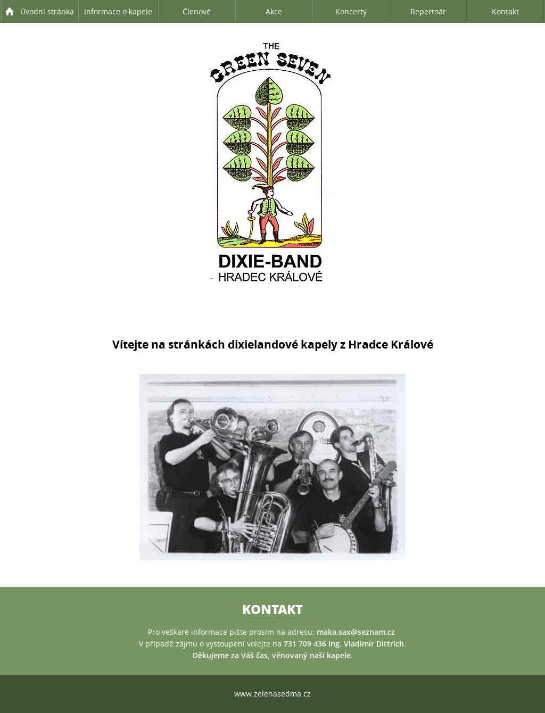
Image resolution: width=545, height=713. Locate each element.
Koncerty (351, 11)
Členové (197, 11)
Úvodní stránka (47, 11)
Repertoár (428, 11)
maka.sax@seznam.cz (356, 632)
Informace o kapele (118, 11)
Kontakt (505, 11)
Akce (274, 11)
